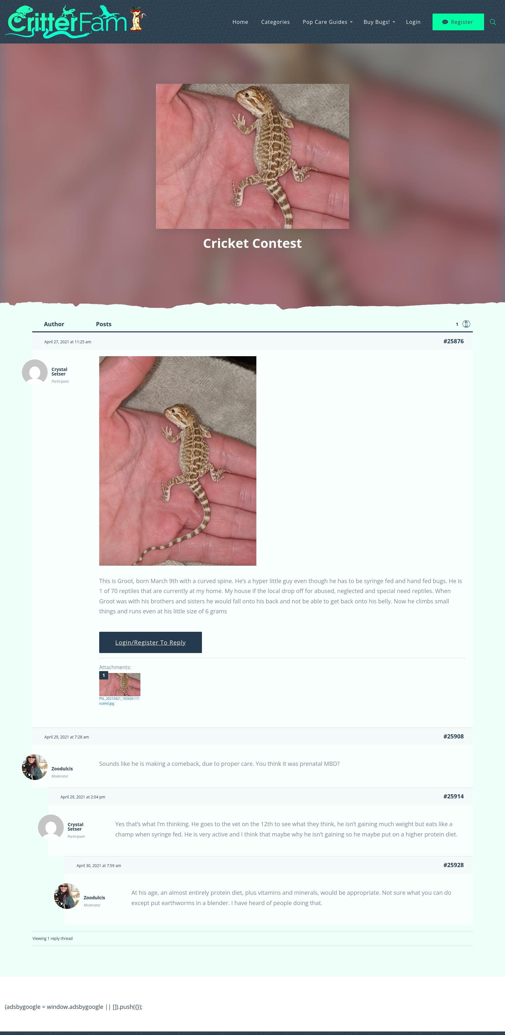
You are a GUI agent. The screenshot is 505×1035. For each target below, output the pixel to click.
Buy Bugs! (377, 21)
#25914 (453, 796)
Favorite (466, 324)
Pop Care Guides (325, 21)
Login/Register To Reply (150, 642)
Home (240, 21)
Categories (275, 21)
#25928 (453, 865)
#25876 (453, 341)
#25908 (453, 736)
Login (413, 21)
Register (462, 21)
